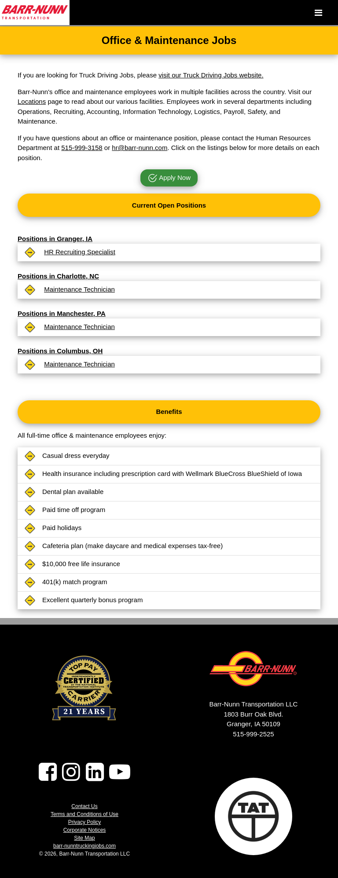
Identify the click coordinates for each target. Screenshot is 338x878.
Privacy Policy (84, 822)
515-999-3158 (81, 147)
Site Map (84, 838)
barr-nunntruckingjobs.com (84, 846)
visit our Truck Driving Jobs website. (210, 75)
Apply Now (169, 178)
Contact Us (84, 806)
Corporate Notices (84, 830)
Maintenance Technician (79, 289)
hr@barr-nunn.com (139, 147)
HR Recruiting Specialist (79, 252)
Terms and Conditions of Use (84, 814)
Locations (32, 101)
